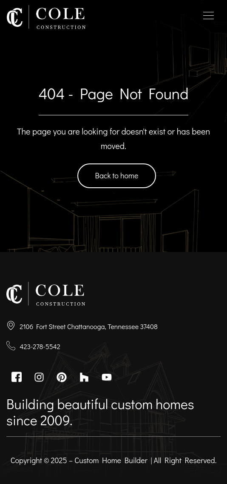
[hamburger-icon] (208, 17)
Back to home (117, 175)
